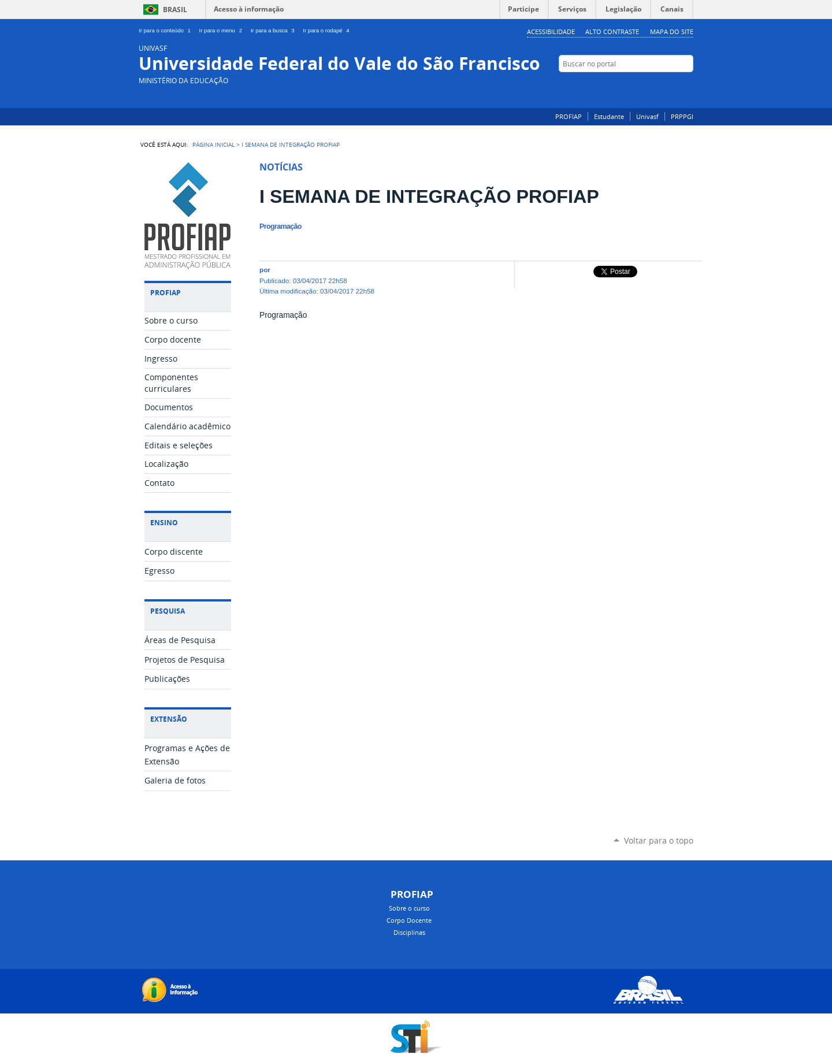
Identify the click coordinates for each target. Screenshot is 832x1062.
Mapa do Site (671, 31)
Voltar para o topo (658, 840)
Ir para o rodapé (327, 30)
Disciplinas (409, 932)
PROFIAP (568, 116)
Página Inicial (213, 144)
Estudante (609, 116)
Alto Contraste (612, 31)
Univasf (647, 116)
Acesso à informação (249, 9)
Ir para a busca (275, 30)
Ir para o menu (222, 30)
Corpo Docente (409, 920)
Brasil (175, 9)
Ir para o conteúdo (167, 30)
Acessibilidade (551, 31)
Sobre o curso (409, 908)
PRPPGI (682, 116)
